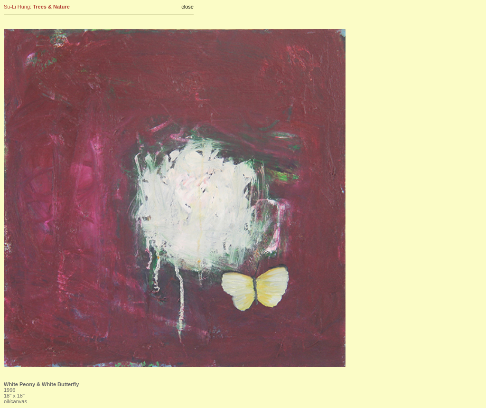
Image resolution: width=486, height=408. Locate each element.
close (187, 6)
